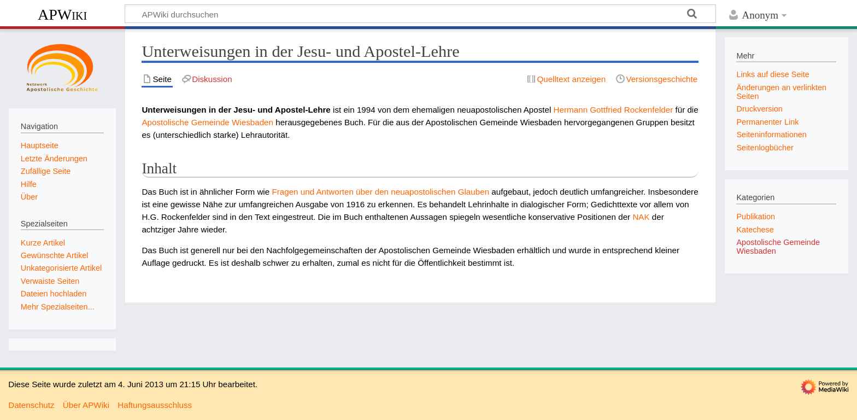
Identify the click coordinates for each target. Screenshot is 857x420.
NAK (640, 216)
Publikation (755, 216)
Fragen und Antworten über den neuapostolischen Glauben (380, 191)
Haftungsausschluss (155, 405)
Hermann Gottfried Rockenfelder (613, 109)
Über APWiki (86, 405)
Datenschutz (31, 405)
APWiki (62, 14)
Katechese (754, 229)
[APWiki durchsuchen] (420, 13)
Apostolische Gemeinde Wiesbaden (207, 122)
